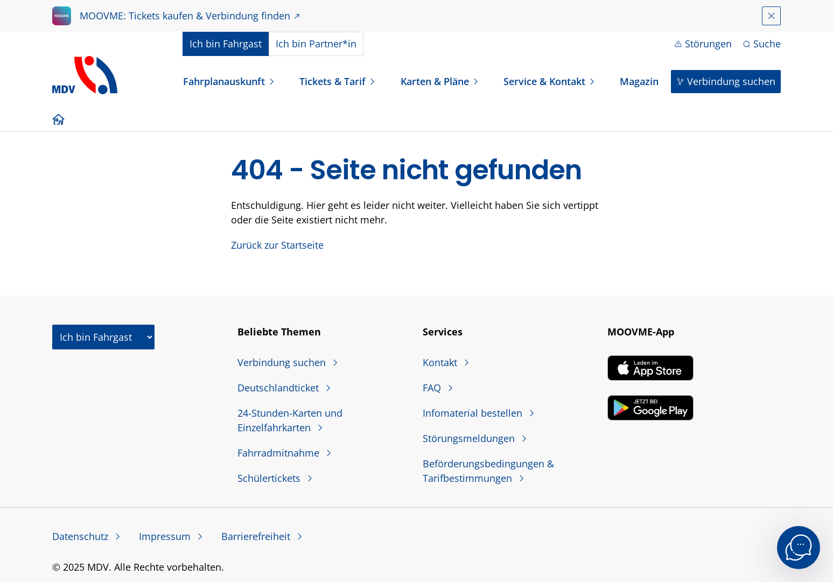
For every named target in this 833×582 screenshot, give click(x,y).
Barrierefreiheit (257, 536)
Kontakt (441, 362)
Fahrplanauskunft (224, 81)
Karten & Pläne (435, 81)
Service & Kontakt (544, 81)
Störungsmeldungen (470, 438)
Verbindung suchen (731, 81)
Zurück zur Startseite (277, 245)
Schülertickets (270, 478)
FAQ (433, 387)
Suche (767, 43)
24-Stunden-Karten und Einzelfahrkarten (289, 420)
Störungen (708, 43)
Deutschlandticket (279, 387)
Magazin (639, 81)
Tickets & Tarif (332, 81)
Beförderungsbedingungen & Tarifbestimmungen (488, 471)
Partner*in (316, 43)
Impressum (166, 536)
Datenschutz (81, 536)
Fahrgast (226, 43)
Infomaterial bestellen (474, 412)
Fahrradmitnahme (279, 452)
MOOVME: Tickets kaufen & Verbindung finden (185, 15)
